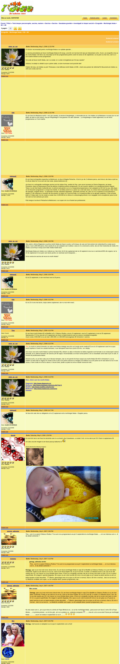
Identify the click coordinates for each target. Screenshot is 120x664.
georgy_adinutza (13, 531)
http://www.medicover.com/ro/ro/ (45, 389)
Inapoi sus (4, 76)
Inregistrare (113, 17)
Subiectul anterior (112, 38)
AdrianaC (13, 176)
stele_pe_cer (13, 46)
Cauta (85, 17)
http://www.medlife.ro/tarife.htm (43, 387)
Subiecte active (94, 17)
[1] (10, 28)
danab (13, 435)
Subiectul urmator (112, 42)
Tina (13, 330)
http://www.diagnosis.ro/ (42, 383)
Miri (13, 621)
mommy (13, 559)
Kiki (13, 113)
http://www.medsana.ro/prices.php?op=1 (47, 385)
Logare (105, 17)
